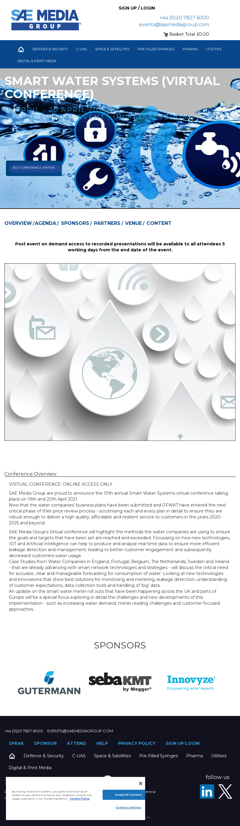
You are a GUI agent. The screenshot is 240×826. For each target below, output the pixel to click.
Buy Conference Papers (34, 168)
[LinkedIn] (207, 791)
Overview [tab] (18, 223)
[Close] (140, 783)
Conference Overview (30, 474)
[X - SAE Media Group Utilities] (225, 791)
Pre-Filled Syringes (156, 49)
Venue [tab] (133, 223)
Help (102, 743)
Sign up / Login (137, 8)
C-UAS (81, 49)
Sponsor (45, 743)
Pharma (190, 49)
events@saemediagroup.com (174, 24)
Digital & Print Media (37, 61)
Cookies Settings (128, 807)
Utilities (214, 49)
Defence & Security (50, 49)
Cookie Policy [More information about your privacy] (80, 798)
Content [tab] (159, 223)
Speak (16, 743)
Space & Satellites (112, 49)
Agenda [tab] (45, 223)
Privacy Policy (137, 743)
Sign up (175, 743)
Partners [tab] (107, 223)
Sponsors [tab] (75, 223)
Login (192, 743)
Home (20, 49)
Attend (76, 743)
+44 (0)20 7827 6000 (184, 18)
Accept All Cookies (128, 794)
